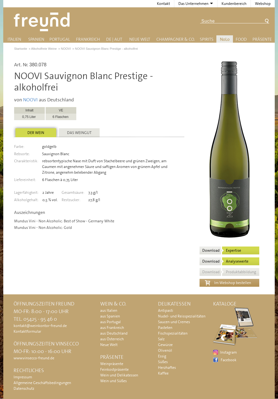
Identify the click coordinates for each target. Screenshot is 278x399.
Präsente (262, 39)
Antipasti (165, 310)
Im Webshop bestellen (228, 282)
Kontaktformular (27, 331)
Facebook (228, 359)
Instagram (228, 352)
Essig (162, 356)
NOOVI (30, 99)
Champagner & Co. (175, 39)
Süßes (163, 361)
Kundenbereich (234, 3)
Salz (161, 338)
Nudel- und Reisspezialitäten (182, 316)
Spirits (206, 39)
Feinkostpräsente (114, 369)
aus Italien (108, 310)
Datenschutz (24, 388)
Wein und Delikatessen (119, 375)
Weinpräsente (111, 363)
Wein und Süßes (113, 380)
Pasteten (165, 327)
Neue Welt (139, 39)
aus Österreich (112, 338)
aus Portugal (110, 321)
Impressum (23, 377)
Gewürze (165, 344)
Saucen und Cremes (174, 321)
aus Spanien (110, 316)
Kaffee (163, 373)
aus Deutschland (114, 333)
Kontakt (163, 3)
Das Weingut (79, 132)
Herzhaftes (167, 367)
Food (241, 39)
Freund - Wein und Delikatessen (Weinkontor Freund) (42, 22)
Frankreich (88, 39)
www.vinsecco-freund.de (34, 358)
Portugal (59, 39)
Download (221, 250)
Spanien (36, 39)
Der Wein (35, 132)
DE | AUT (114, 39)
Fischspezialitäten (173, 333)
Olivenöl (165, 350)
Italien (14, 39)
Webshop (263, 3)
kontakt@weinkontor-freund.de (40, 325)
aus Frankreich (112, 327)
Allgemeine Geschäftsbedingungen (42, 382)
